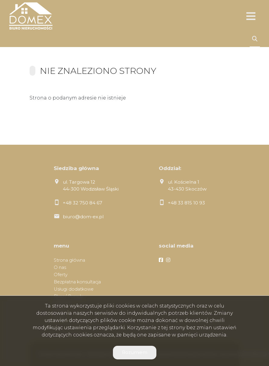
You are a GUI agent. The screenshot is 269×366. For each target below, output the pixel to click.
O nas (60, 267)
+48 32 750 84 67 (82, 203)
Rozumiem (134, 352)
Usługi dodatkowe (74, 289)
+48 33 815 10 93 (186, 203)
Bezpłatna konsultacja (77, 282)
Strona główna (69, 260)
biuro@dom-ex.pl (83, 216)
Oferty (61, 274)
